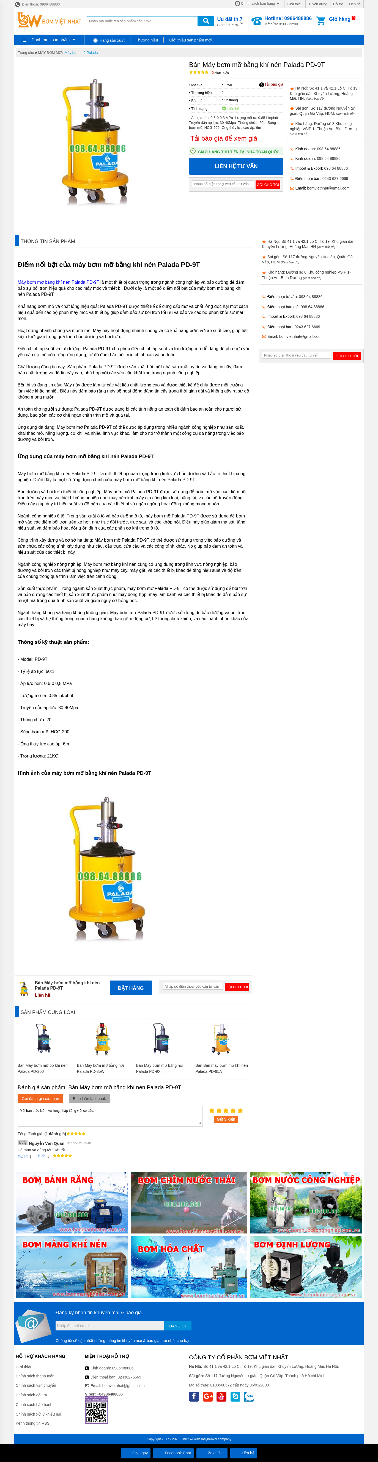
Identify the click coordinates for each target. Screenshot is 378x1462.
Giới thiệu (294, 4)
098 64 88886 (329, 149)
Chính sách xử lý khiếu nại (38, 1414)
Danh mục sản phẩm (51, 39)
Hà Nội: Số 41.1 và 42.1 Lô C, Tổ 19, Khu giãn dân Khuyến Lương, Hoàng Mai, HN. (324, 93)
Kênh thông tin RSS (33, 1423)
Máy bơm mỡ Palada (81, 53)
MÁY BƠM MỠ (50, 53)
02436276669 (129, 1377)
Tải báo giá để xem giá (223, 138)
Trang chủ (26, 53)
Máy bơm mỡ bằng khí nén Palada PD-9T (58, 282)
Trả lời (23, 1156)
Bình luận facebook (89, 1098)
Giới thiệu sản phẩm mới (190, 40)
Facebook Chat (173, 1453)
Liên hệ (355, 4)
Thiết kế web (190, 1439)
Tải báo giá (271, 84)
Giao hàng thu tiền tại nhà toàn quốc (239, 152)
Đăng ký (178, 1326)
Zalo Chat (212, 1453)
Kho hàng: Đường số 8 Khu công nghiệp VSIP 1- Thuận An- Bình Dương (323, 128)
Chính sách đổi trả (31, 1395)
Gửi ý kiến (226, 1119)
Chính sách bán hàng (258, 3)
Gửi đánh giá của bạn (40, 1098)
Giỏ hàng (339, 19)
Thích (38, 1156)
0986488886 (123, 1368)
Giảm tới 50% (230, 21)
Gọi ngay (136, 1453)
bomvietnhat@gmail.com (328, 188)
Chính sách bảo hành (34, 1404)
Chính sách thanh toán (35, 1376)
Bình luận (220, 72)
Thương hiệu (147, 40)
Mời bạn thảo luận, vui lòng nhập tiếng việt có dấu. (110, 1116)
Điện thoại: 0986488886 (37, 4)
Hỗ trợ (338, 4)
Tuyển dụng (317, 4)
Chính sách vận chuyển (36, 1385)
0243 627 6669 (335, 178)
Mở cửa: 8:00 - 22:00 (288, 21)
